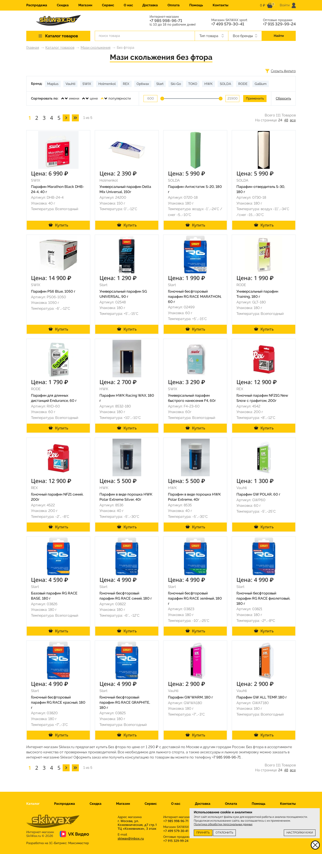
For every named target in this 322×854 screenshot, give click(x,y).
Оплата (174, 5)
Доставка (150, 5)
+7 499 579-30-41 (227, 24)
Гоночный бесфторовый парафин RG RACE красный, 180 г (58, 702)
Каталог (33, 804)
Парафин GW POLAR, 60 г (258, 494)
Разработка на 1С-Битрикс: (57, 843)
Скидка (63, 5)
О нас (128, 5)
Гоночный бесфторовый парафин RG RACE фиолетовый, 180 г (263, 598)
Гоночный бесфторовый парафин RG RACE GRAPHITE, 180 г (124, 702)
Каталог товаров (59, 47)
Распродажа (36, 5)
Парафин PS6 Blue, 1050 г (53, 291)
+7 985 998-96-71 (166, 20)
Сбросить (283, 98)
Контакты (220, 5)
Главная (32, 47)
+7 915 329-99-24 (279, 24)
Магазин (85, 5)
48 (286, 120)
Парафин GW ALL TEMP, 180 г (261, 697)
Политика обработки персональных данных (223, 824)
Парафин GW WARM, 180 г (190, 697)
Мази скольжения (95, 47)
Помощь (196, 5)
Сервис (108, 5)
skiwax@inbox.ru (131, 838)
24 (280, 120)
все (293, 120)
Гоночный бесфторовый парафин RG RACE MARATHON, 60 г (194, 296)
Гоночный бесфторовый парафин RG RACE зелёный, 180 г (195, 598)
